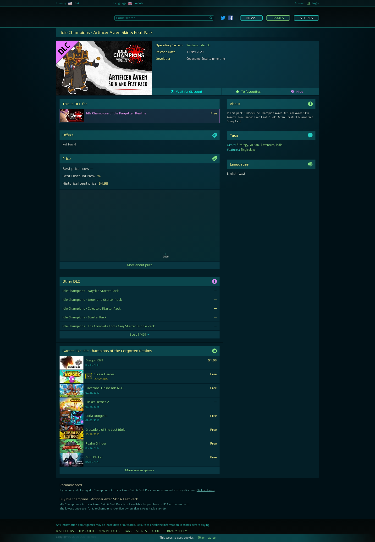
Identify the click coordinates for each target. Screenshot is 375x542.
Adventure (267, 145)
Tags (128, 531)
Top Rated (86, 531)
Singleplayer (249, 149)
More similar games (139, 470)
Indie (279, 145)
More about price (139, 265)
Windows (193, 45)
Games (278, 18)
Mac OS (205, 45)
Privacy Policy (176, 531)
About (156, 531)
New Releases (109, 531)
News (251, 18)
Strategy (242, 145)
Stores (306, 18)
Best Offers (65, 531)
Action (254, 145)
